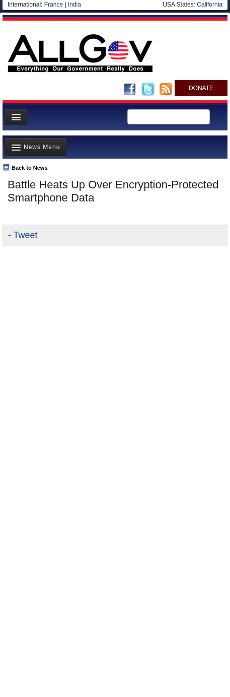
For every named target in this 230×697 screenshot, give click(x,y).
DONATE (201, 88)
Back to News (30, 168)
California (209, 4)
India (74, 4)
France (53, 4)
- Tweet (22, 235)
